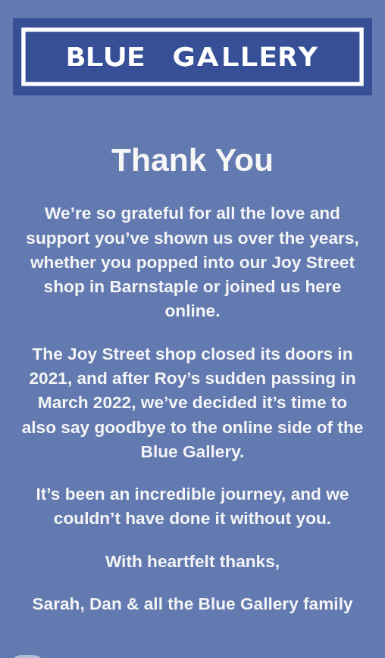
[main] (192, 385)
